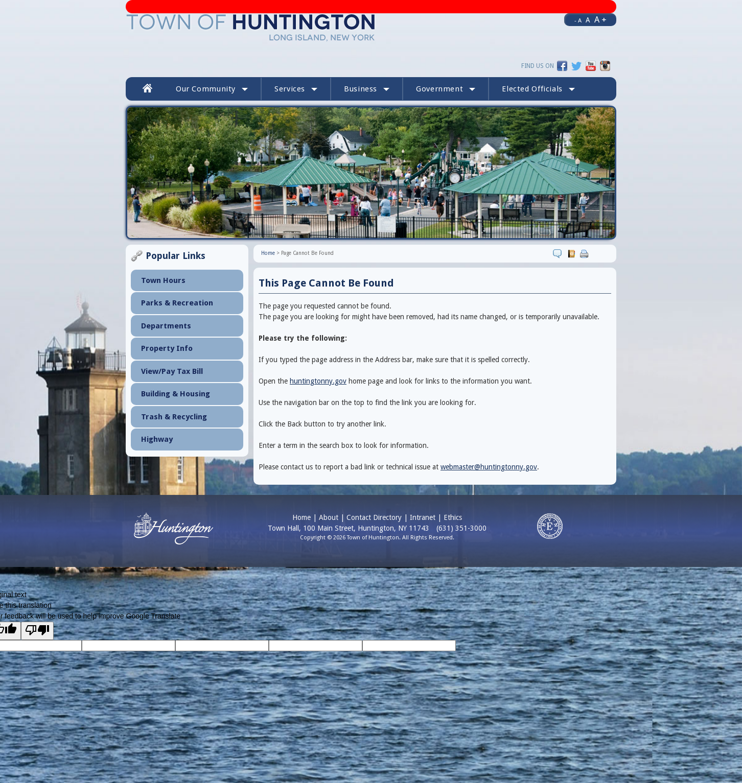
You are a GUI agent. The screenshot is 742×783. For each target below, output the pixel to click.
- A (578, 20)
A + (600, 19)
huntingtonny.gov (318, 381)
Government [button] (445, 88)
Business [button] (366, 88)
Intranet (422, 517)
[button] (538, 89)
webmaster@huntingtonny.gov (488, 467)
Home (268, 253)
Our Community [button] (212, 88)
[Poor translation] (37, 631)
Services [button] (295, 88)
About (328, 517)
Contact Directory (374, 517)
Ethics (453, 517)
